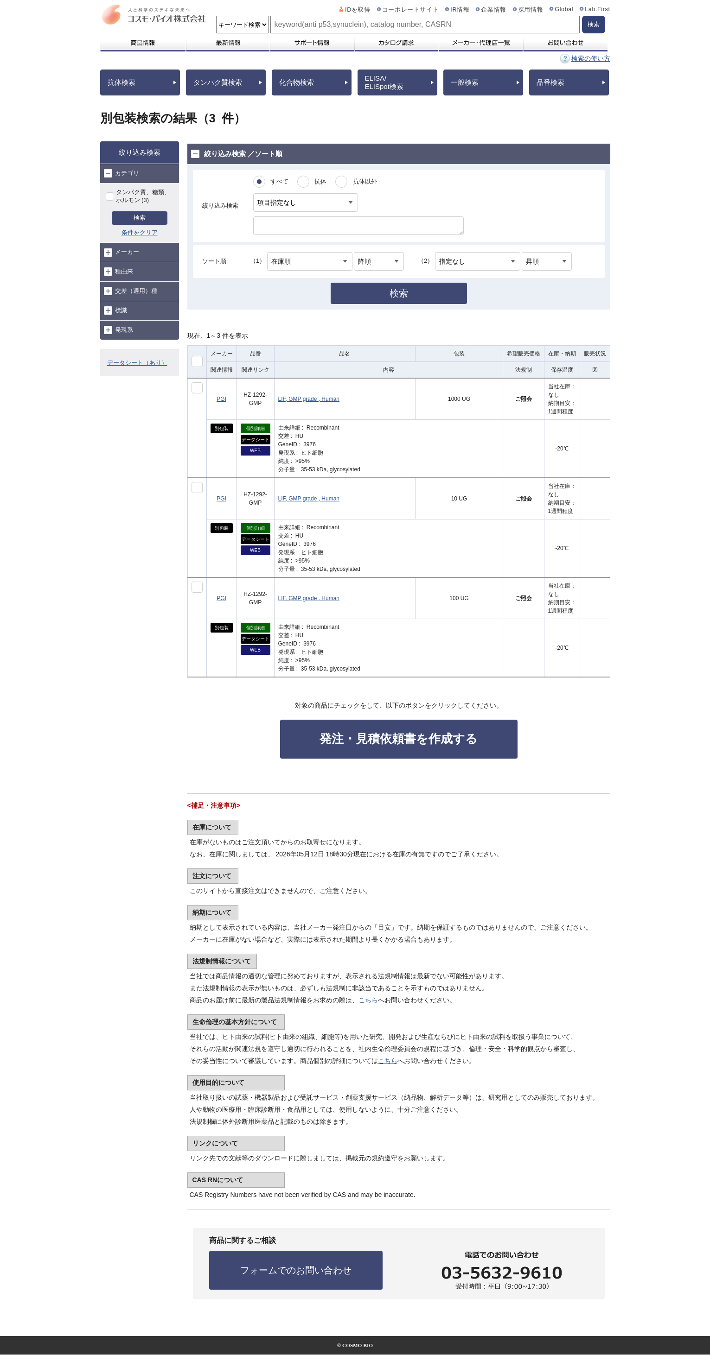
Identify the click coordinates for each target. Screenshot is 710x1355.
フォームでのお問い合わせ (296, 1270)
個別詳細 (255, 428)
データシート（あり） (137, 362)
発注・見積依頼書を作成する (399, 739)
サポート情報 (311, 42)
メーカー (121, 252)
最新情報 (227, 42)
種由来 (118, 271)
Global (564, 9)
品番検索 (550, 82)
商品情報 (142, 42)
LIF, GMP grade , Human (309, 399)
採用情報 (531, 9)
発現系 (118, 330)
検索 (140, 217)
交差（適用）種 (130, 291)
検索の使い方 (590, 58)
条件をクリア (140, 232)
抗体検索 (121, 82)
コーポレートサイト (410, 9)
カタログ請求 (396, 42)
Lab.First (597, 9)
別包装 (222, 428)
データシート (255, 439)
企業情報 (493, 9)
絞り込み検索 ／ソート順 (236, 154)
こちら (368, 1000)
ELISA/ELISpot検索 (384, 82)
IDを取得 (358, 9)
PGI (221, 399)
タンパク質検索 (217, 82)
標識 (115, 310)
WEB (255, 450)
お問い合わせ (565, 42)
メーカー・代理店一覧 (480, 42)
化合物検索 (296, 82)
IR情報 (459, 9)
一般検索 (465, 82)
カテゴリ (121, 173)
